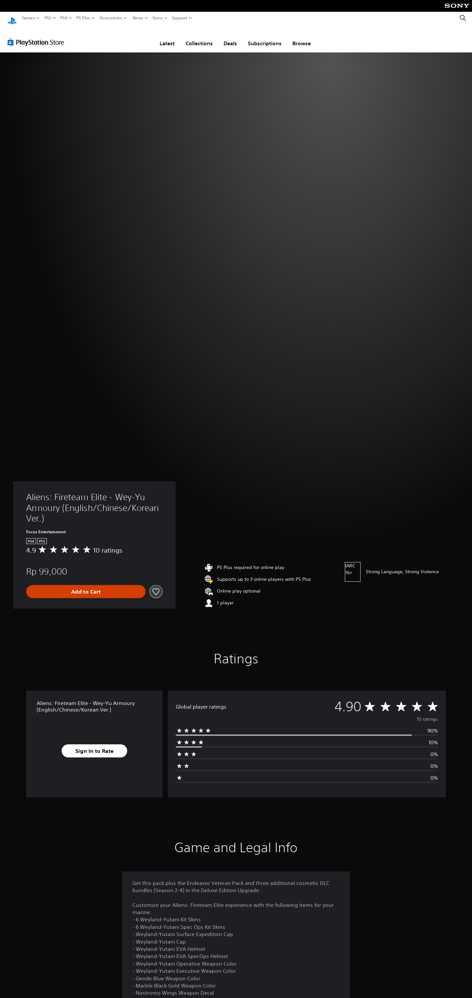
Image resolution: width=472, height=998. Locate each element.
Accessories (111, 18)
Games (28, 18)
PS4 (64, 18)
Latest (167, 37)
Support (180, 18)
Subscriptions (265, 37)
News (137, 18)
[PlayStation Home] (12, 18)
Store (157, 18)
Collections (199, 37)
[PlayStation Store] (37, 35)
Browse (301, 37)
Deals (230, 37)
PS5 (48, 18)
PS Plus (83, 18)
